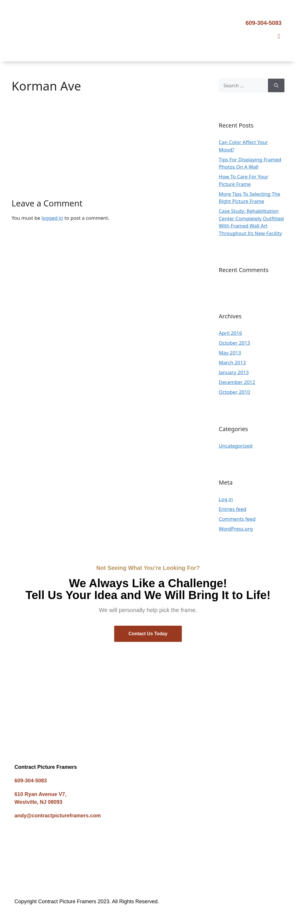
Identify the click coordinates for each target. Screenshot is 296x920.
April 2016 (230, 333)
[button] (279, 36)
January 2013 (234, 372)
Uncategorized (236, 445)
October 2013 (234, 342)
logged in (52, 218)
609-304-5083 (263, 23)
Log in (226, 499)
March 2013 (232, 362)
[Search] (276, 86)
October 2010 (234, 392)
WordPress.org (236, 528)
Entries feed (232, 509)
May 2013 (230, 352)
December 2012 (237, 382)
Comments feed (237, 519)
